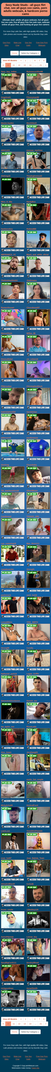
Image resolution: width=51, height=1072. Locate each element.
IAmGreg (5, 465)
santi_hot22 (32, 595)
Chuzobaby (32, 465)
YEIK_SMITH (32, 622)
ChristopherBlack (34, 386)
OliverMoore (32, 490)
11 (14, 65)
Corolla (30, 648)
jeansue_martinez (35, 150)
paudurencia (32, 438)
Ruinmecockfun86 (35, 71)
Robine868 (31, 229)
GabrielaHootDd (8, 412)
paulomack (6, 595)
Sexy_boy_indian (9, 71)
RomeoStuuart (7, 307)
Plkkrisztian (6, 386)
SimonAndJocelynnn (10, 701)
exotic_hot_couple (35, 779)
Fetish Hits (35, 1068)
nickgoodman (7, 988)
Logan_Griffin (33, 674)
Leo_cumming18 (8, 543)
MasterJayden (7, 123)
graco (3, 779)
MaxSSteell (32, 123)
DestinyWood (33, 963)
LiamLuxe (5, 831)
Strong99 (5, 648)
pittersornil (6, 438)
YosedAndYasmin (34, 831)
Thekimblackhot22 (9, 280)
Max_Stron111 (33, 543)
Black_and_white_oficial (38, 254)
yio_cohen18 (32, 359)
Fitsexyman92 (33, 97)
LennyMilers (6, 622)
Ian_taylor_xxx (7, 727)
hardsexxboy (7, 229)
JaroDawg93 (32, 752)
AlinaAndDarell (8, 884)
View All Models (10, 60)
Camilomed (6, 516)
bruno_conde (7, 910)
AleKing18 (5, 176)
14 (30, 65)
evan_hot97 (6, 858)
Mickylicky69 (7, 805)
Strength (30, 569)
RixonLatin (31, 727)
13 (25, 65)
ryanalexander (7, 569)
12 (19, 65)
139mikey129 (32, 910)
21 (41, 65)
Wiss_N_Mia (6, 202)
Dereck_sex (32, 701)
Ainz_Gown (6, 752)
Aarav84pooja (7, 937)
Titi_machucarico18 (10, 490)
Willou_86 (31, 333)
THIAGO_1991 (33, 516)
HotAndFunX (32, 805)
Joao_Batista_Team (35, 858)
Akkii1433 (5, 150)
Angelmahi (6, 97)
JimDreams (32, 280)
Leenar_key (32, 937)
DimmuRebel (7, 359)
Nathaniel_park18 (9, 674)
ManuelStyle (6, 333)
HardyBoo (31, 202)
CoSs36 (30, 884)
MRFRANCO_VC (8, 254)
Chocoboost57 (33, 307)
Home (14, 53)
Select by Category (30, 53)
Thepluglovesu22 (34, 176)
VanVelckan (32, 412)
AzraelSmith (32, 988)
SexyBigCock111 (8, 963)
